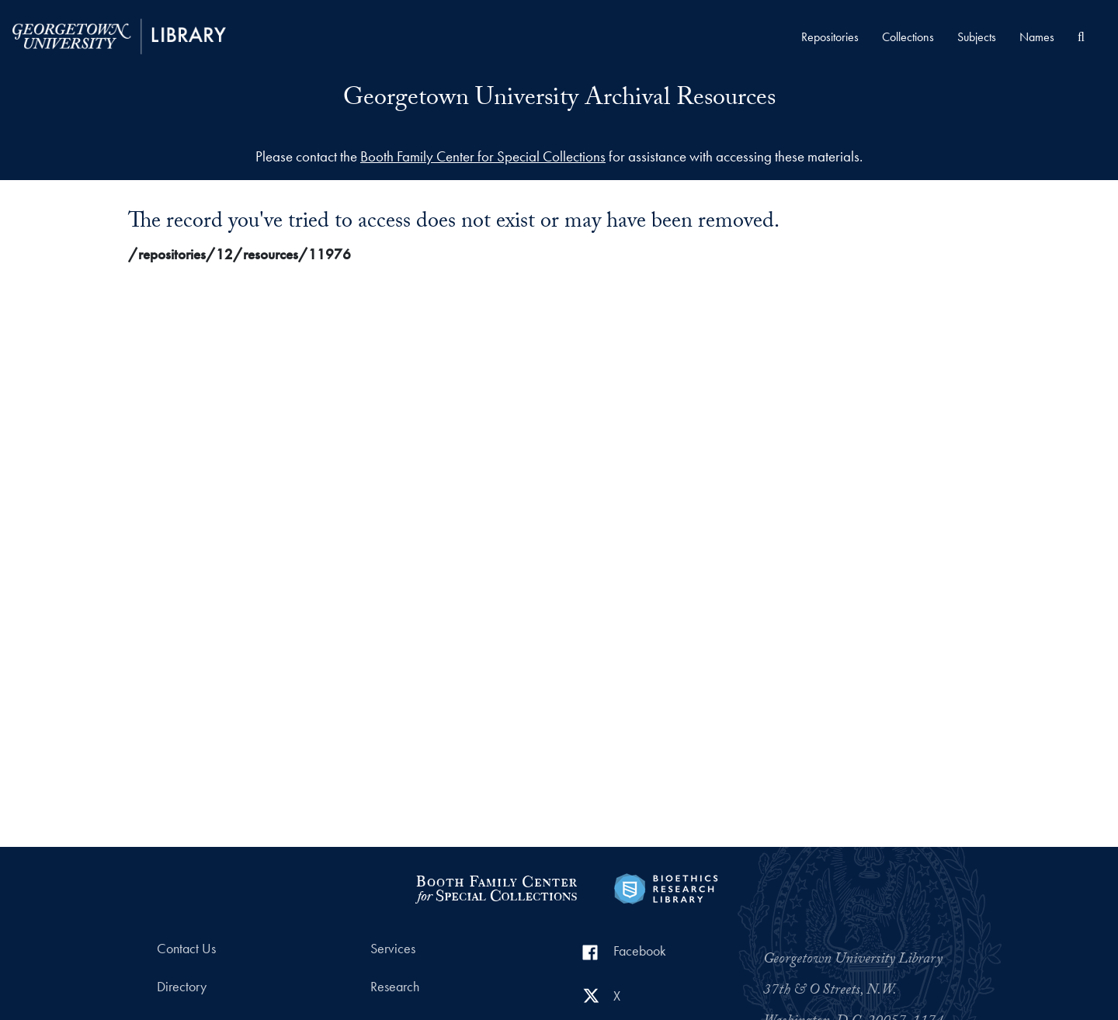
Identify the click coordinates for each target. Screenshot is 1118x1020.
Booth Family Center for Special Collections (483, 156)
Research (394, 986)
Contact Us (186, 948)
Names (1036, 37)
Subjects (976, 37)
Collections (908, 37)
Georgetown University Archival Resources (559, 100)
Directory (182, 986)
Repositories (830, 37)
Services (392, 948)
